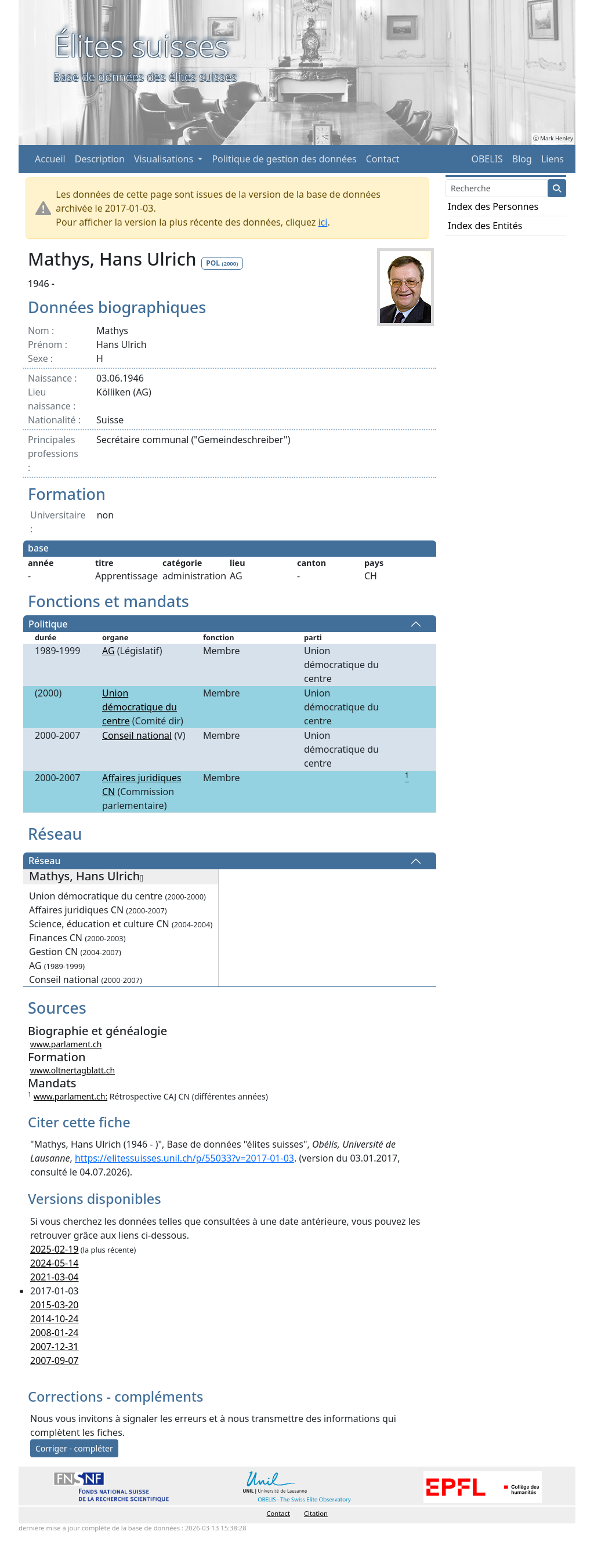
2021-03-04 (54, 1277)
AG (108, 650)
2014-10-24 (54, 1318)
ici (322, 222)
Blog (522, 159)
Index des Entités (485, 225)
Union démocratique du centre (139, 707)
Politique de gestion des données (284, 159)
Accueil (50, 159)
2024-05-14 (54, 1263)
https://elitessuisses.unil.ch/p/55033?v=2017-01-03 (184, 1158)
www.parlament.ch (66, 1044)
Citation (316, 1513)
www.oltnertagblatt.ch (72, 1070)
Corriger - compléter (74, 1448)
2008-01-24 (54, 1332)
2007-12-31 (54, 1346)
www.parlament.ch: (70, 1096)
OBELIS (486, 159)
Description (100, 159)
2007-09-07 (54, 1360)
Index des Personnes (493, 206)
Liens (552, 159)
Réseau (44, 861)
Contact (383, 159)
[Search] (497, 188)
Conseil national (137, 735)
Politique (48, 624)
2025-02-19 (54, 1249)
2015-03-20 (54, 1304)
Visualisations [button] (164, 159)
